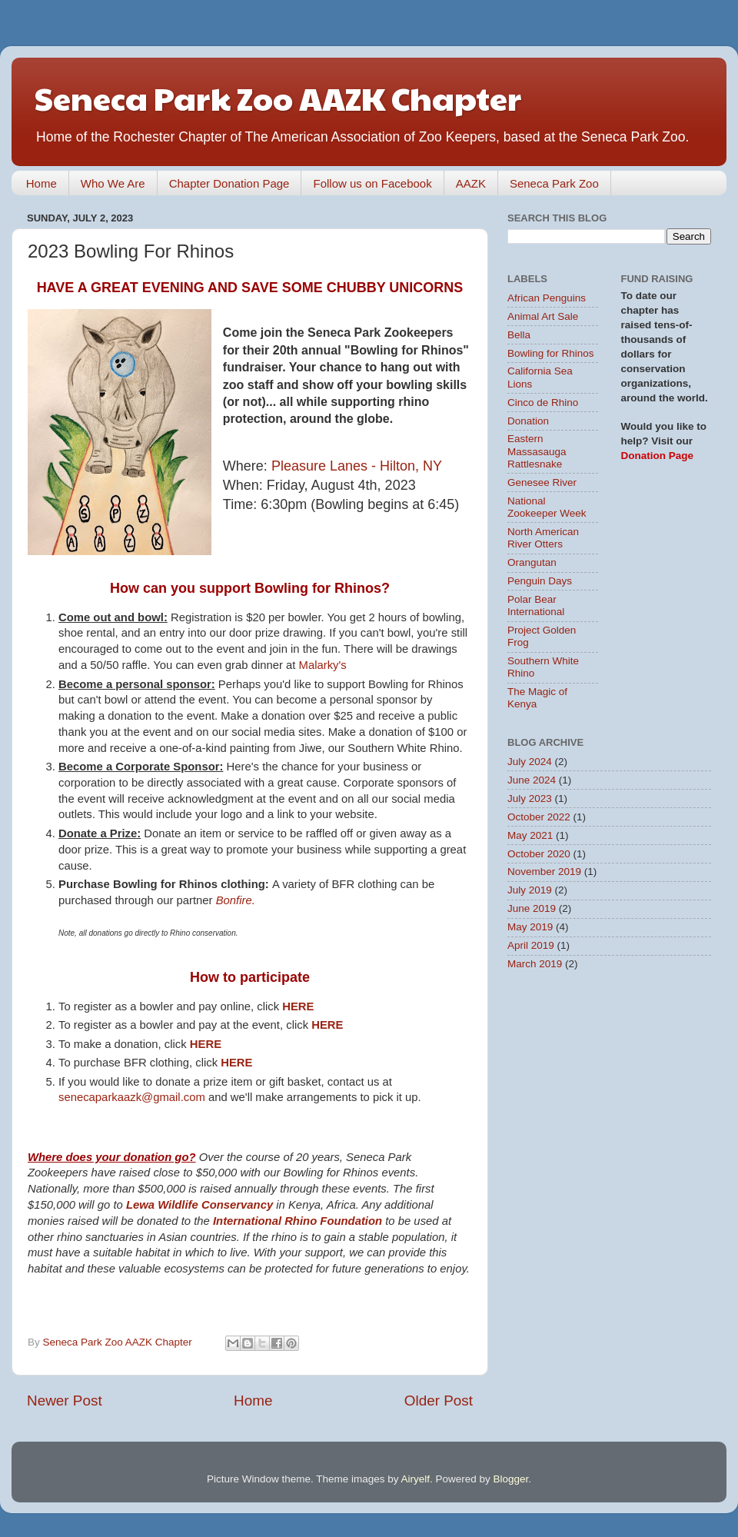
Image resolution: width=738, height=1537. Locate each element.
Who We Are (113, 183)
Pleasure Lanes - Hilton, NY (356, 466)
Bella (518, 335)
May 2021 (530, 835)
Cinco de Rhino (542, 402)
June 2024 (531, 780)
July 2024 (529, 761)
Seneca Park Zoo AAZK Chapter (278, 97)
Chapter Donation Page (229, 183)
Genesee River (542, 482)
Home (41, 183)
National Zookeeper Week (547, 507)
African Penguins (546, 298)
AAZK (471, 183)
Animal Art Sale (542, 316)
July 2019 (529, 890)
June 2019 (531, 908)
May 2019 (530, 927)
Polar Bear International (535, 605)
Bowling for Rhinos (550, 353)
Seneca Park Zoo (554, 183)
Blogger (511, 1479)
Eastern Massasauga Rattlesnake (537, 451)
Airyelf (415, 1479)
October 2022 (538, 817)
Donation (528, 421)
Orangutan (532, 562)
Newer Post (64, 1400)
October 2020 (538, 854)
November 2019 (544, 871)
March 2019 (534, 964)
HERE (298, 1006)
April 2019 (530, 945)
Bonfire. (235, 900)
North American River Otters (543, 538)
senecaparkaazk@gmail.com (131, 1097)
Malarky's (323, 665)
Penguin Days (539, 581)
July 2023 (529, 798)
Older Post (438, 1400)
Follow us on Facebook (372, 183)
